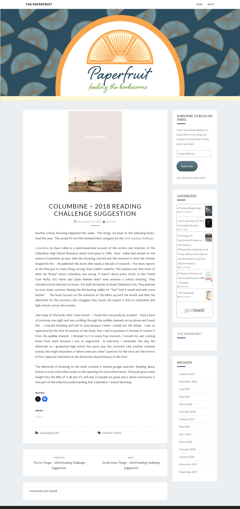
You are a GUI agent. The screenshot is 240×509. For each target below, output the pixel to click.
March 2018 (185, 441)
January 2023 (186, 374)
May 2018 (184, 426)
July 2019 (184, 389)
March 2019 (185, 404)
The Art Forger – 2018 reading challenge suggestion (59, 463)
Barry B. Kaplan (185, 267)
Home (199, 4)
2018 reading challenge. (139, 238)
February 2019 (187, 411)
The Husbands (186, 293)
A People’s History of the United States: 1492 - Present (191, 278)
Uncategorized (49, 433)
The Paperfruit (39, 4)
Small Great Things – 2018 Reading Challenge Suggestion (131, 463)
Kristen (111, 221)
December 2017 (188, 464)
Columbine (42, 248)
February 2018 (187, 449)
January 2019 (186, 419)
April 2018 (185, 434)
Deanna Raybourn (186, 212)
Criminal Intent (112, 433)
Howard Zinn (184, 286)
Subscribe (187, 166)
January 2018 (186, 456)
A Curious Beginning (189, 208)
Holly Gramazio (185, 297)
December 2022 (188, 381)
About (210, 4)
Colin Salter (184, 229)
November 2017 (188, 472)
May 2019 (184, 396)
